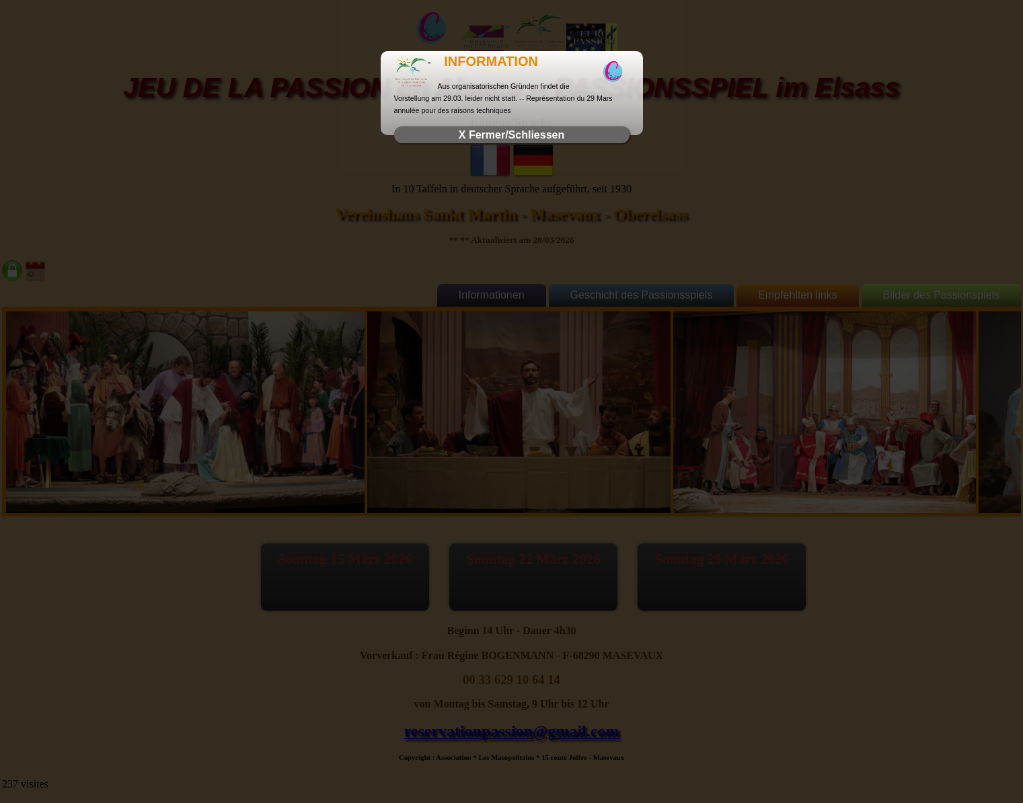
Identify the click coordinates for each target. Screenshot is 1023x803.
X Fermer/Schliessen (511, 135)
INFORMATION (491, 61)
